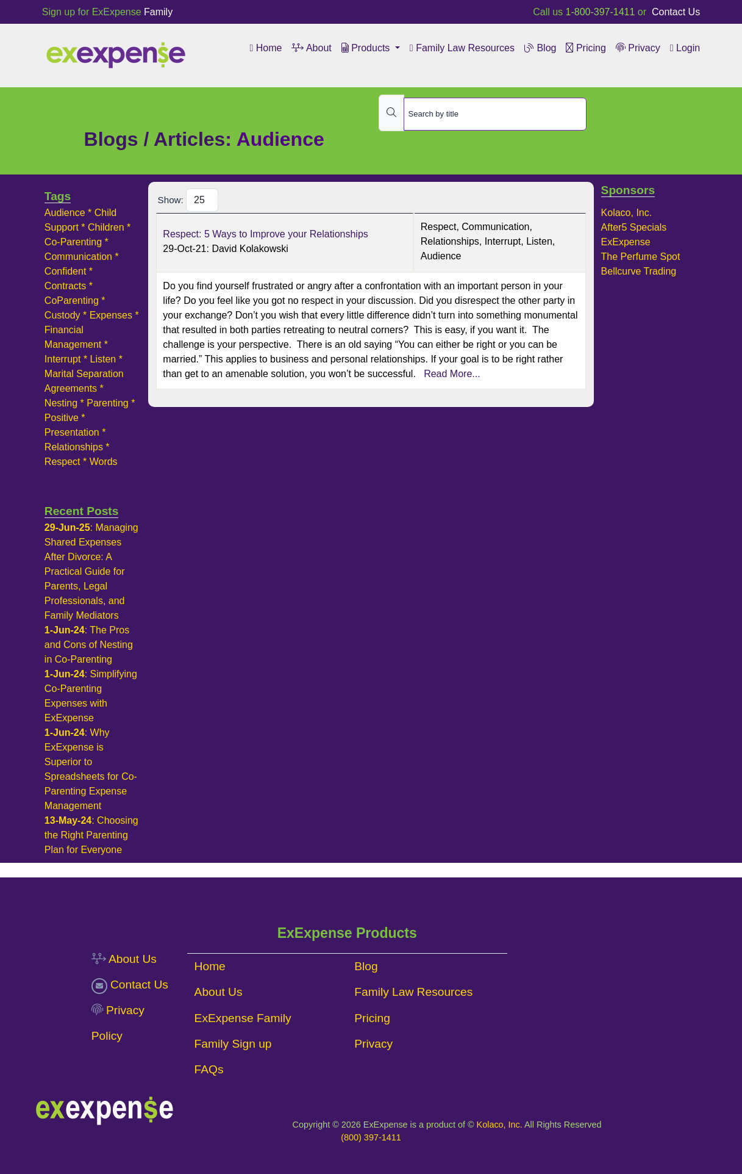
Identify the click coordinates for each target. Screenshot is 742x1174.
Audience (65, 212)
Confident (66, 271)
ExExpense (626, 242)
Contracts (65, 286)
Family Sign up (233, 1043)
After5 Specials (634, 227)
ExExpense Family (242, 1018)
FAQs (209, 1069)
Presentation (72, 432)
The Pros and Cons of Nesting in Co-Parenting (89, 644)
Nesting (61, 403)
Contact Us (675, 12)
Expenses (111, 315)
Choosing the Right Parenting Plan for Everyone (91, 835)
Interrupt (63, 359)
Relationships (74, 447)
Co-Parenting (73, 242)
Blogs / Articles (155, 139)
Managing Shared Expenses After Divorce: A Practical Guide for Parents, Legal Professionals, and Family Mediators (91, 571)
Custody (62, 315)
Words (104, 461)
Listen (103, 359)
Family (158, 12)
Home (265, 48)
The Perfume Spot (640, 256)
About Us (124, 959)
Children (106, 227)
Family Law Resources (462, 48)
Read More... (450, 374)
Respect (62, 461)
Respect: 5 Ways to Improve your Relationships (265, 234)
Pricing (585, 48)
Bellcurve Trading (639, 271)
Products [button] (367, 48)
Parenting (108, 403)
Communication (78, 256)
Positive (62, 417)
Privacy (638, 48)
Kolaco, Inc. (626, 212)
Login (685, 48)
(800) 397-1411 (371, 1137)
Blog (540, 48)
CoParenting (72, 300)
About (311, 48)
